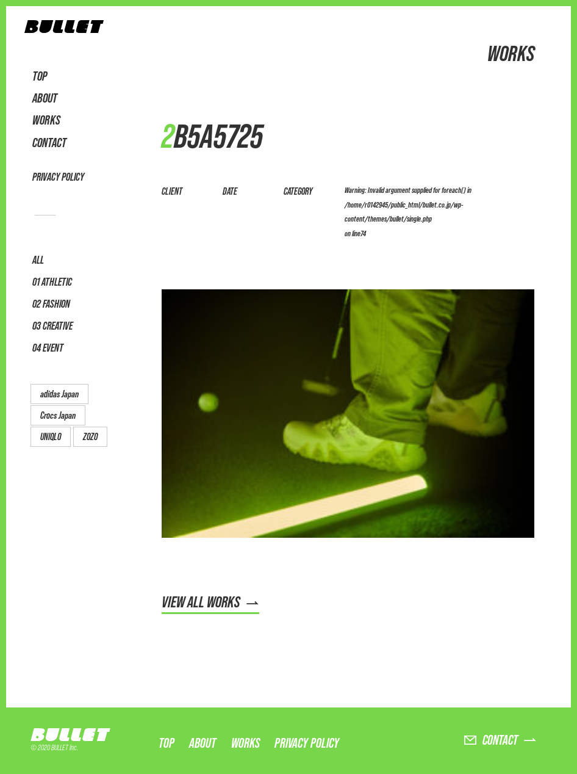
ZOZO (90, 437)
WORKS (46, 120)
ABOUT (44, 98)
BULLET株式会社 (64, 30)
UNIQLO (50, 437)
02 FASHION (51, 303)
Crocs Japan (58, 415)
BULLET (73, 734)
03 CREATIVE (52, 325)
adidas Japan (59, 394)
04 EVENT (47, 347)
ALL (38, 259)
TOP (39, 76)
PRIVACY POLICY (58, 176)
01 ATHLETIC (52, 281)
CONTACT (49, 143)
